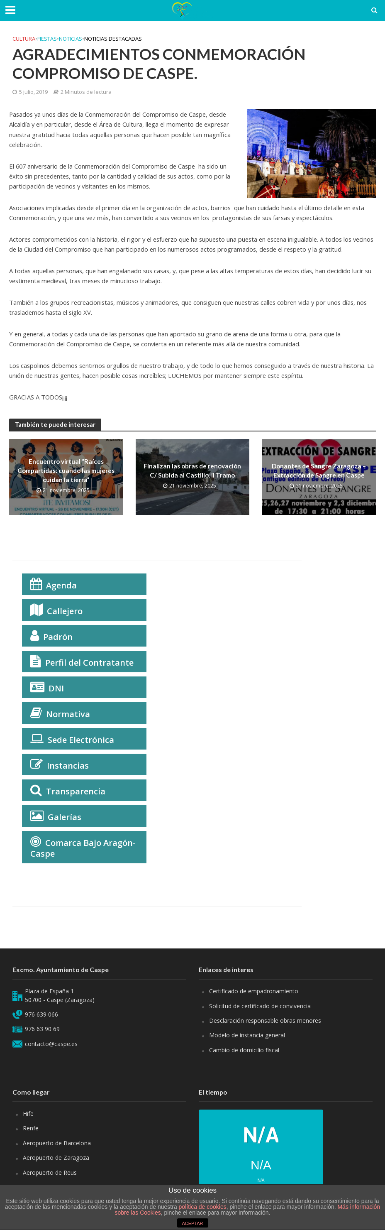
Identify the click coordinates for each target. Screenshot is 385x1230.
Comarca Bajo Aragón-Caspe (83, 848)
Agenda (61, 585)
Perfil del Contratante (89, 662)
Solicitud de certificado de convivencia (260, 1006)
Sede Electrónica (81, 739)
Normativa (68, 714)
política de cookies (203, 1206)
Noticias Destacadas (113, 38)
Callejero (65, 611)
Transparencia (75, 791)
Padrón (58, 636)
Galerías (64, 817)
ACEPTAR (192, 1223)
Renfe (31, 1128)
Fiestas (47, 38)
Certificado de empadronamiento (253, 991)
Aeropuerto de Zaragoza (56, 1157)
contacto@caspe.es (51, 1044)
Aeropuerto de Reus (50, 1172)
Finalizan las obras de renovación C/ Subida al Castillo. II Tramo (192, 470)
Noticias (70, 38)
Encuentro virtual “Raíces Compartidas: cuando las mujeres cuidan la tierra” (66, 470)
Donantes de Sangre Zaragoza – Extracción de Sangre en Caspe (319, 470)
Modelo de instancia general (247, 1035)
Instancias (68, 765)
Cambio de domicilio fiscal (244, 1050)
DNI (56, 688)
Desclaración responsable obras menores (265, 1020)
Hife (28, 1113)
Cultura (23, 38)
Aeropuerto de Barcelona (57, 1143)
